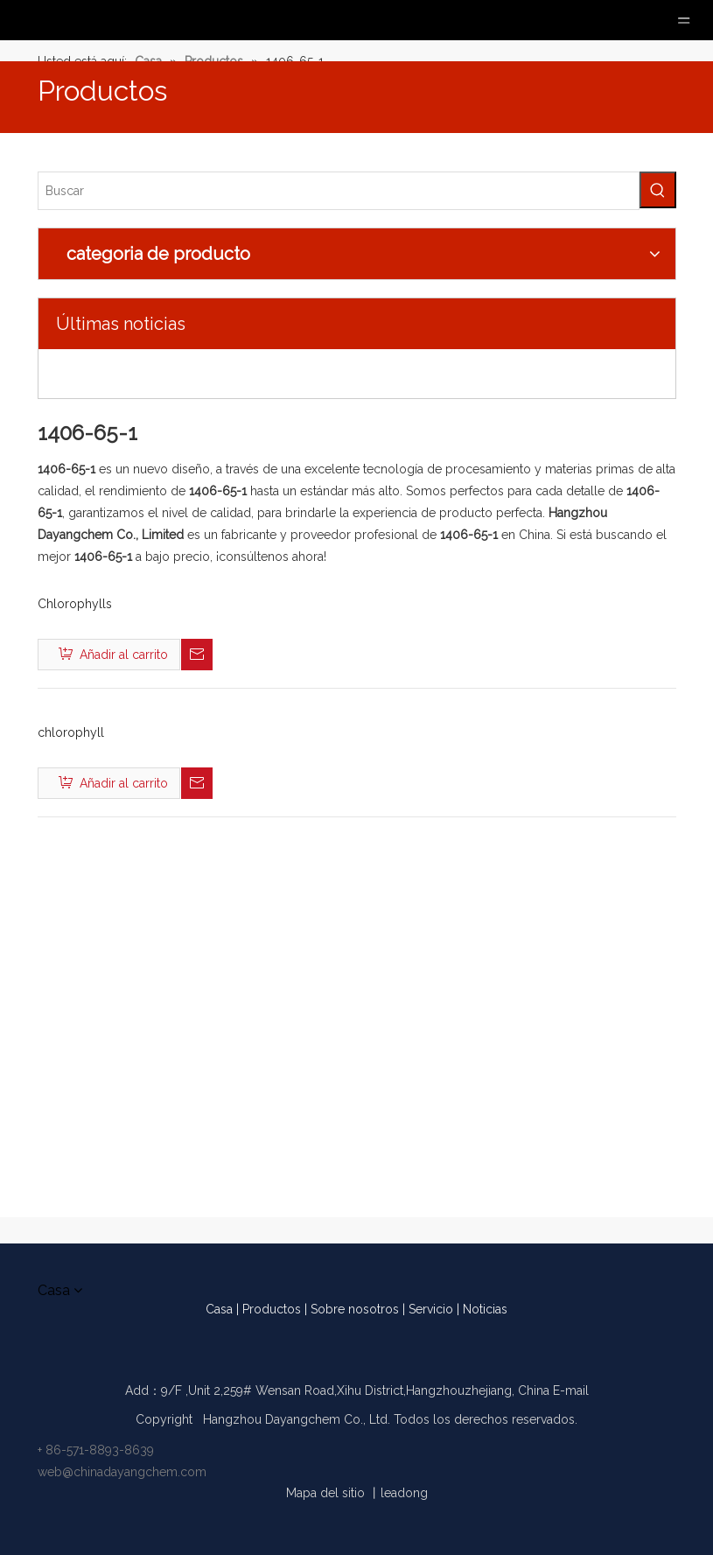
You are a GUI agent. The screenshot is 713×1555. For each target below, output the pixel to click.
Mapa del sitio (325, 1493)
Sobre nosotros (355, 1309)
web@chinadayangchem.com (122, 1472)
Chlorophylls (75, 604)
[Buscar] (339, 191)
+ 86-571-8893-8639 (96, 1450)
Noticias (485, 1309)
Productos (271, 1309)
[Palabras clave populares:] (658, 190)
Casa (219, 1309)
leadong (404, 1493)
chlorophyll (71, 732)
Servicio (431, 1309)
